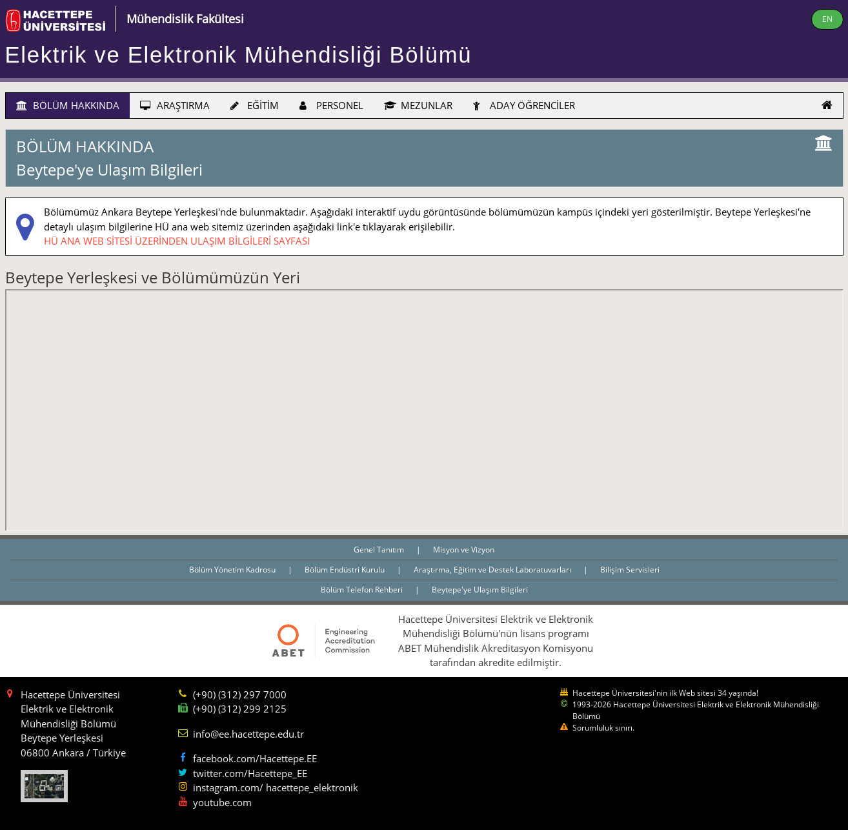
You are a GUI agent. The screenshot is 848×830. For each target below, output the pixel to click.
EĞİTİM (254, 105)
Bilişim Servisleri (630, 569)
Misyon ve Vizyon (463, 549)
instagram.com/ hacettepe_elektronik (275, 787)
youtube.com (222, 802)
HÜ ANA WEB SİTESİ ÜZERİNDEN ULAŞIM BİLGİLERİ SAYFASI (177, 240)
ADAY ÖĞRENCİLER (524, 105)
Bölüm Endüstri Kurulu (346, 569)
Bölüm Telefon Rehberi (363, 589)
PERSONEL (331, 105)
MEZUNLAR (418, 105)
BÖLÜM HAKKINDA (67, 105)
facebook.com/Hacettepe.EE (255, 758)
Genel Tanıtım (380, 549)
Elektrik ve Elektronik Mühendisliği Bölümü (238, 55)
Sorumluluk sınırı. (603, 727)
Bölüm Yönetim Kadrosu (233, 569)
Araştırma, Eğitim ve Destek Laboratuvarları (493, 569)
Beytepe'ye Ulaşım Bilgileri (480, 589)
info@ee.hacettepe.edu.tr (248, 733)
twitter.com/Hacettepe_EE (250, 773)
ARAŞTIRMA (175, 105)
